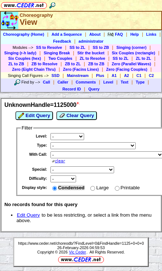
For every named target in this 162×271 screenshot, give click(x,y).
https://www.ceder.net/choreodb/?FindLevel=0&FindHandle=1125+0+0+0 (81, 243)
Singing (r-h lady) (20, 53)
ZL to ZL (143, 58)
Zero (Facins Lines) (81, 69)
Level (108, 82)
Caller (62, 82)
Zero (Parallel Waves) (131, 64)
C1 (139, 75)
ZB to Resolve (44, 64)
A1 (114, 75)
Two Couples (60, 58)
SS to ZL (77, 47)
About (95, 34)
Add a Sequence (67, 34)
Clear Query (76, 116)
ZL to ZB (16, 64)
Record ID (72, 89)
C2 (151, 75)
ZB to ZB (96, 64)
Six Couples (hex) (24, 58)
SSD (56, 75)
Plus (100, 75)
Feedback (62, 41)
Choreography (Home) (23, 34)
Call (46, 82)
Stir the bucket (90, 53)
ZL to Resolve (92, 58)
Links (151, 34)
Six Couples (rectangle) (133, 53)
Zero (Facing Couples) (126, 69)
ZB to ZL (72, 64)
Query (93, 89)
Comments (86, 82)
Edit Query (34, 116)
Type (140, 82)
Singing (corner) (131, 47)
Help (134, 34)
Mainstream (77, 75)
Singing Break (57, 53)
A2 (126, 75)
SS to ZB (101, 47)
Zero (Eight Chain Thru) (34, 69)
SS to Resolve (49, 47)
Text (124, 82)
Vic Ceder (77, 252)
